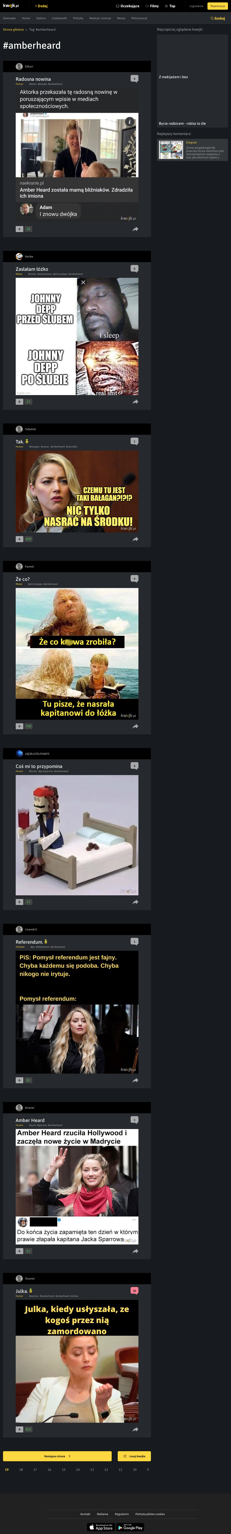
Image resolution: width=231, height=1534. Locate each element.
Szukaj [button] (219, 18)
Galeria (41, 18)
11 (120, 1469)
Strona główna (13, 29)
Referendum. (31, 942)
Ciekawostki (59, 18)
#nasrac (45, 446)
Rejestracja (217, 6)
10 (135, 1469)
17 (35, 1469)
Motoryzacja (139, 18)
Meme (19, 274)
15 (64, 1469)
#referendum (43, 947)
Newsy (121, 18)
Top (172, 6)
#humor (32, 274)
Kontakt (85, 1514)
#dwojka (42, 84)
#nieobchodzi (47, 1296)
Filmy (154, 6)
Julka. (24, 1291)
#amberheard (55, 84)
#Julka (74, 1296)
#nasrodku (71, 446)
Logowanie (196, 6)
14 (78, 1469)
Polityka (78, 18)
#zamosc (34, 1296)
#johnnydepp (60, 274)
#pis (33, 947)
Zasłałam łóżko (32, 269)
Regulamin (122, 1514)
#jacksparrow (46, 771)
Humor (26, 18)
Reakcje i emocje (100, 18)
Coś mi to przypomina (39, 766)
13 (92, 1469)
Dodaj (42, 6)
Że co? (23, 579)
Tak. (22, 441)
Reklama (102, 1514)
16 (49, 1469)
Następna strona (57, 1456)
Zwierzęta (9, 18)
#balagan (34, 446)
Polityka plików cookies (150, 1514)
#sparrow (42, 1125)
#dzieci (33, 84)
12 (106, 1469)
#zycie (32, 1125)
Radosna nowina (33, 79)
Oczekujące (130, 6)
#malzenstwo (45, 274)
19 (7, 1469)
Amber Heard (30, 1120)
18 (21, 1469)
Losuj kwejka (134, 1456)
